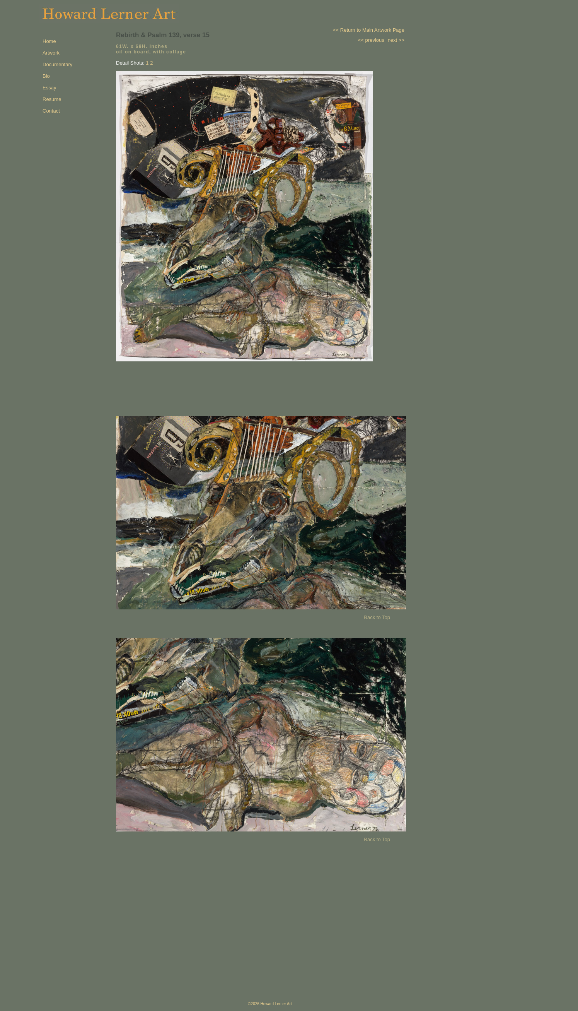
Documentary (57, 64)
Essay (49, 88)
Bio (46, 76)
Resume (52, 99)
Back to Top (377, 617)
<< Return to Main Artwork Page (368, 30)
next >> (396, 40)
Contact (51, 111)
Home (49, 41)
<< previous (371, 40)
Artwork (51, 53)
